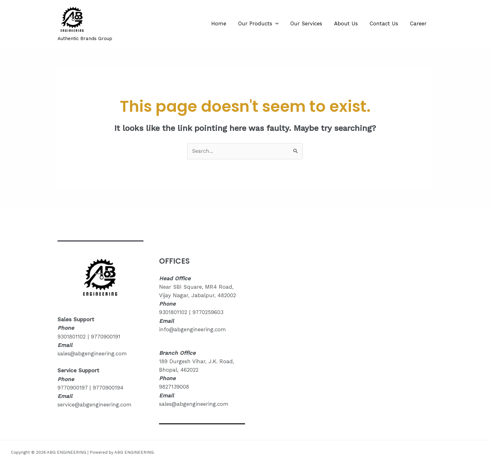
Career (419, 23)
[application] (281, 23)
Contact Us (386, 23)
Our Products (264, 23)
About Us (349, 23)
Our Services (311, 23)
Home (225, 23)
